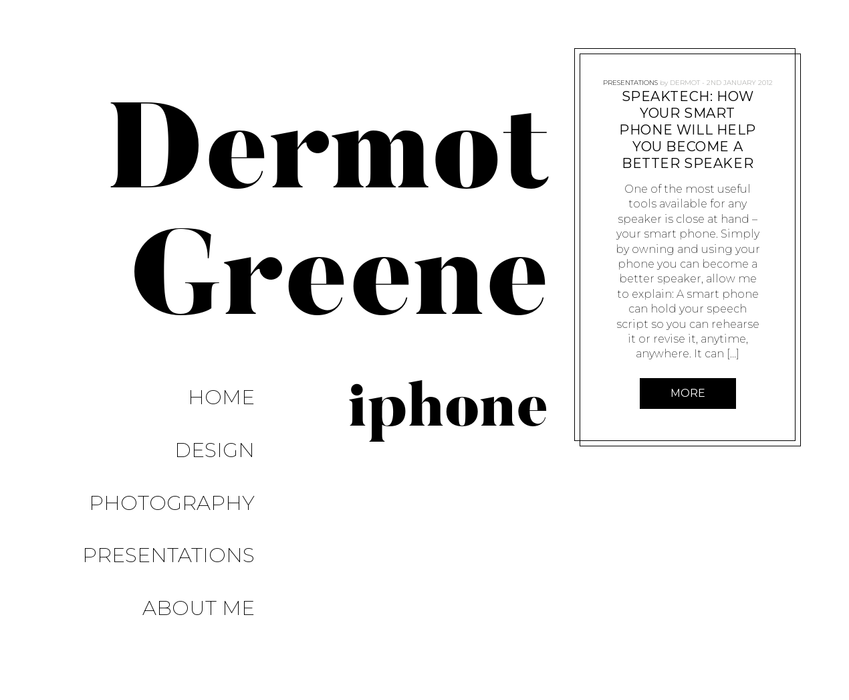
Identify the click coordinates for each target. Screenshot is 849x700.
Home (241, 385)
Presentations (188, 471)
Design (235, 414)
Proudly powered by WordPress (101, 660)
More (687, 393)
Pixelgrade (305, 660)
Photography (192, 442)
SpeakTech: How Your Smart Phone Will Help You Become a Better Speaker (687, 129)
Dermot (684, 76)
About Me (218, 500)
